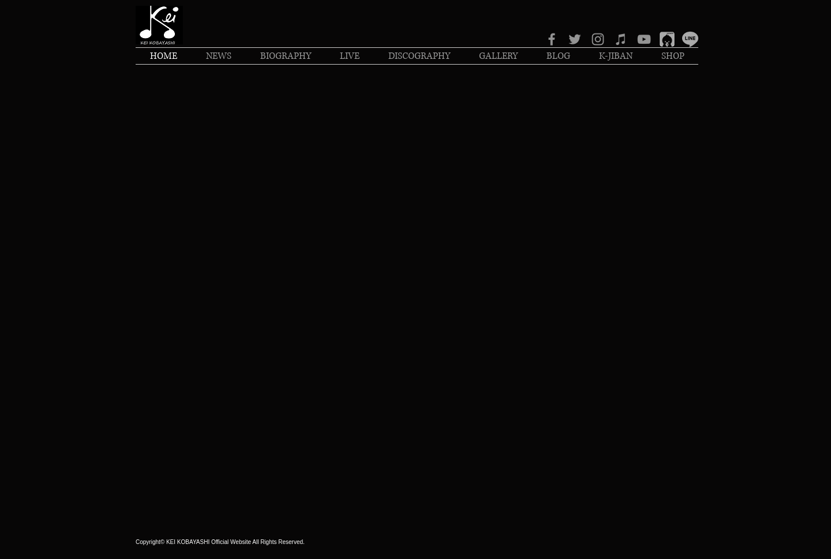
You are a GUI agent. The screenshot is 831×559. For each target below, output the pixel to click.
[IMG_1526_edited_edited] (690, 39)
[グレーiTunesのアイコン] (621, 39)
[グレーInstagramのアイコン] (598, 39)
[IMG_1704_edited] (667, 39)
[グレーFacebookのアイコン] (552, 39)
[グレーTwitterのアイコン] (575, 39)
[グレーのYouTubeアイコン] (644, 39)
